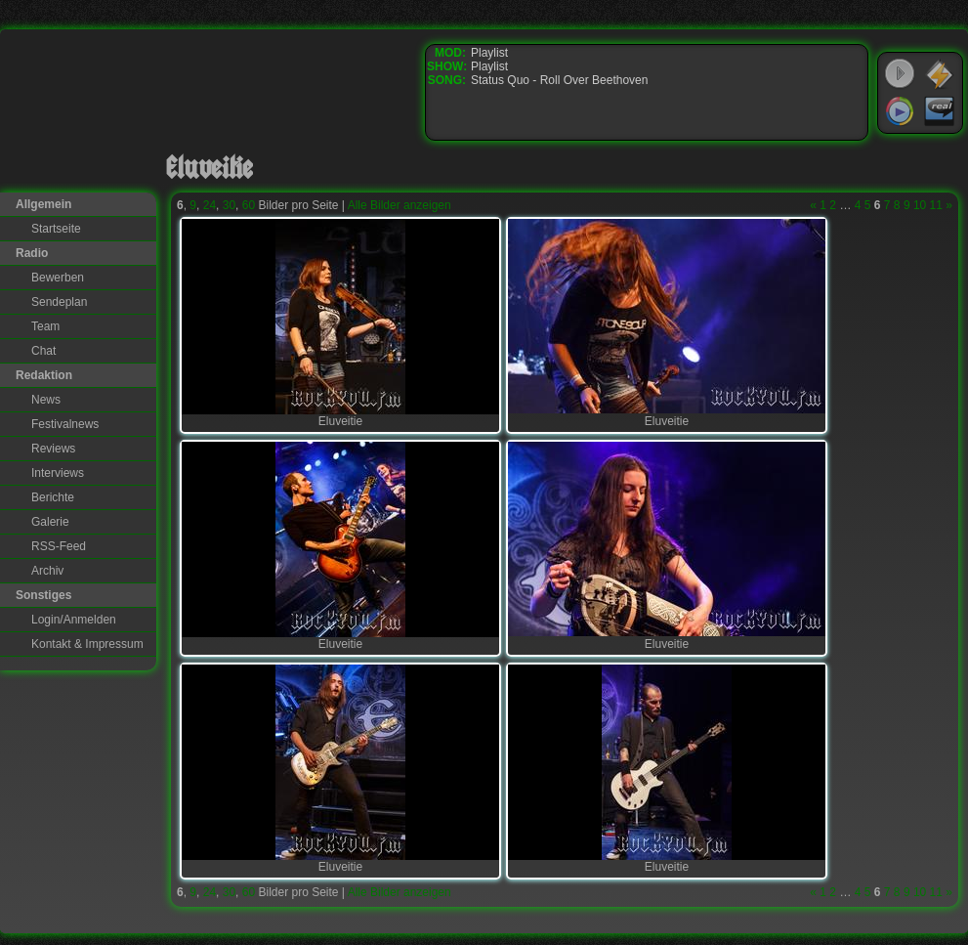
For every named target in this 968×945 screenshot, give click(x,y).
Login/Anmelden (73, 619)
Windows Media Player (899, 111)
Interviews (57, 473)
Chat (43, 351)
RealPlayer (939, 111)
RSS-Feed (58, 546)
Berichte (52, 497)
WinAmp (939, 74)
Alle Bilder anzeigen (399, 205)
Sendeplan (59, 302)
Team (45, 326)
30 (229, 205)
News (46, 400)
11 (936, 205)
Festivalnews (65, 424)
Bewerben (57, 277)
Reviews (53, 448)
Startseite (56, 229)
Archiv (47, 571)
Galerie (50, 522)
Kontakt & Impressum (87, 644)
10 (919, 205)
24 (209, 205)
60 (248, 205)
